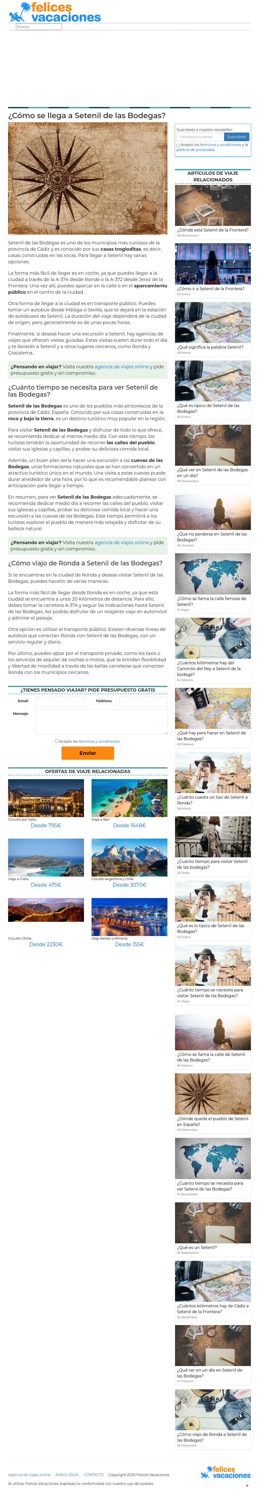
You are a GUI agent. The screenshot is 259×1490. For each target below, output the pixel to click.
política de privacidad (195, 149)
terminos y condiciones (220, 144)
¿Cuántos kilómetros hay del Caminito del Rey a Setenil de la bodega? (209, 669)
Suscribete (236, 137)
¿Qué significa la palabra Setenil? (210, 347)
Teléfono (104, 701)
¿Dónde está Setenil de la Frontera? (213, 230)
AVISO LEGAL (67, 1475)
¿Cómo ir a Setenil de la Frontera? (211, 288)
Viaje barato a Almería (109, 938)
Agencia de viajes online (29, 1475)
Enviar (87, 753)
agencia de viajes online (122, 367)
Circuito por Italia (22, 819)
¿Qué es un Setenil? (197, 1247)
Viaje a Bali (100, 819)
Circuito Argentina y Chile (113, 879)
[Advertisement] (129, 68)
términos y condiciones (99, 741)
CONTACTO (94, 1475)
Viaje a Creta (18, 879)
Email (23, 701)
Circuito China (19, 938)
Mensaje (20, 713)
